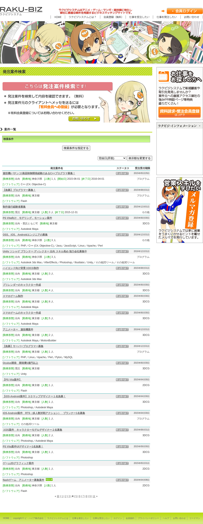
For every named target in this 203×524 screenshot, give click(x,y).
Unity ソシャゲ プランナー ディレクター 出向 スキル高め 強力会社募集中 (45, 251)
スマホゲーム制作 (13, 296)
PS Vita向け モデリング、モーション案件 (27, 217)
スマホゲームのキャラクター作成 (22, 312)
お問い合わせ (179, 518)
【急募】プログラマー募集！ (19, 190)
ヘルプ (166, 518)
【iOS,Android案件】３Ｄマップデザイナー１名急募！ (34, 396)
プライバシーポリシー (148, 518)
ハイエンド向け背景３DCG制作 (21, 268)
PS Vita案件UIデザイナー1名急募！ (23, 446)
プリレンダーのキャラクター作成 (22, 284)
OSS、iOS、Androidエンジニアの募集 (25, 234)
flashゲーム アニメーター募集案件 (23, 479)
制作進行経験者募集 (14, 206)
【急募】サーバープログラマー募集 (23, 346)
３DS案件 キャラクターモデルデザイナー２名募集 (32, 429)
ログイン (118, 518)
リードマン (194, 518)
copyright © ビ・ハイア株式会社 (28, 518)
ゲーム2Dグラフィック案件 (18, 463)
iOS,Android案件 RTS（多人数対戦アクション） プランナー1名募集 (44, 413)
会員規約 (130, 518)
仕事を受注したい (101, 518)
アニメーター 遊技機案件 (18, 329)
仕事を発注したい (80, 518)
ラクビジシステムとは (57, 518)
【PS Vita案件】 (12, 379)
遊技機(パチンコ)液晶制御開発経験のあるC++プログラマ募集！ (39, 173)
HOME (6, 518)
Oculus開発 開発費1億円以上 (20, 362)
